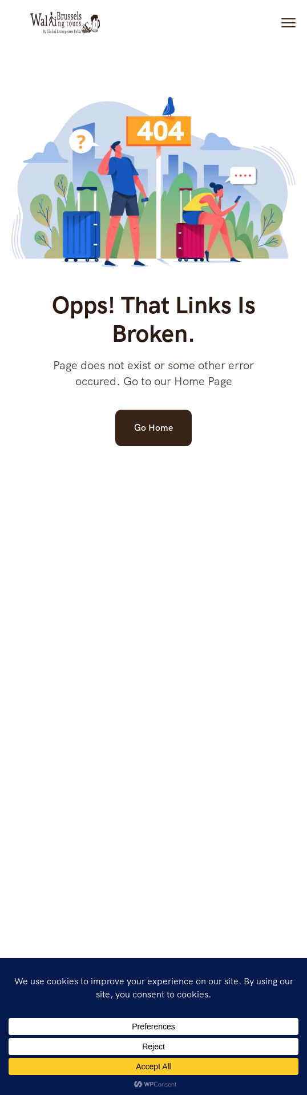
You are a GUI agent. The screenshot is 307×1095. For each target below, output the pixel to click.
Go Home (153, 428)
